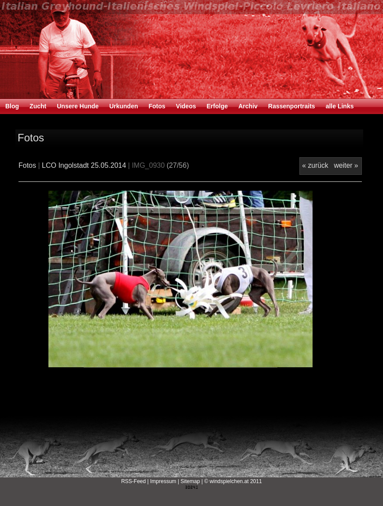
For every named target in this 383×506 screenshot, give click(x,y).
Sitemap (190, 481)
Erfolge (217, 106)
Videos (186, 106)
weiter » (346, 165)
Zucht (37, 106)
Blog (12, 106)
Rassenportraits (291, 106)
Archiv (248, 106)
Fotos (156, 106)
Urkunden (123, 106)
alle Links (340, 106)
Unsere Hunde (78, 106)
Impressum (163, 481)
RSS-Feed (133, 481)
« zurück (315, 165)
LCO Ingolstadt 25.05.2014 (84, 165)
